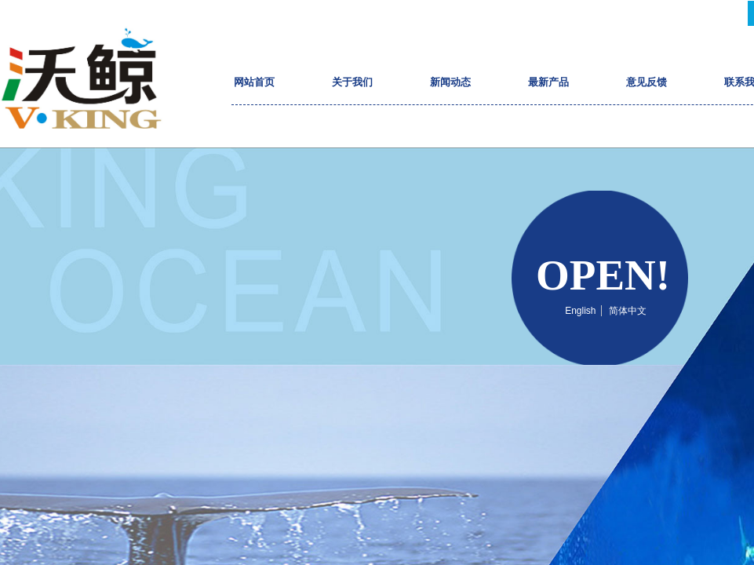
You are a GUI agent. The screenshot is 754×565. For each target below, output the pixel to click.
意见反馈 (646, 82)
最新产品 (548, 82)
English (580, 310)
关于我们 (352, 82)
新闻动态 (450, 82)
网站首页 (254, 82)
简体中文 (628, 310)
